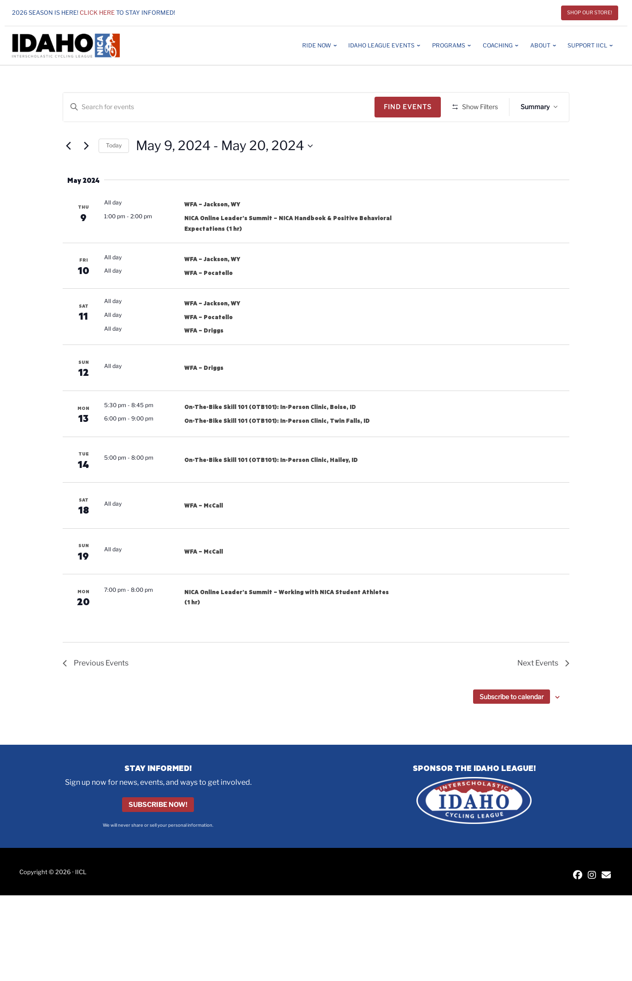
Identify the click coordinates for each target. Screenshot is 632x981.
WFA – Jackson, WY (212, 231)
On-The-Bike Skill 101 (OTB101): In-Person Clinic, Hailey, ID (271, 486)
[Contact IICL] (606, 903)
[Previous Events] (68, 172)
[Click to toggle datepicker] (224, 173)
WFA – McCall (203, 532)
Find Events (411, 107)
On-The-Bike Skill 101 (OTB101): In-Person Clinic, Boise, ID (270, 434)
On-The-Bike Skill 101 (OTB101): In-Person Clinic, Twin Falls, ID (277, 447)
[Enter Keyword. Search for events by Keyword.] (220, 107)
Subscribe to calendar (512, 723)
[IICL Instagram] (592, 903)
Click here (97, 12)
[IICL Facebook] (577, 903)
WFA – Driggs (203, 357)
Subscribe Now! (158, 832)
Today (114, 172)
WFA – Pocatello (208, 299)
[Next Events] (86, 172)
